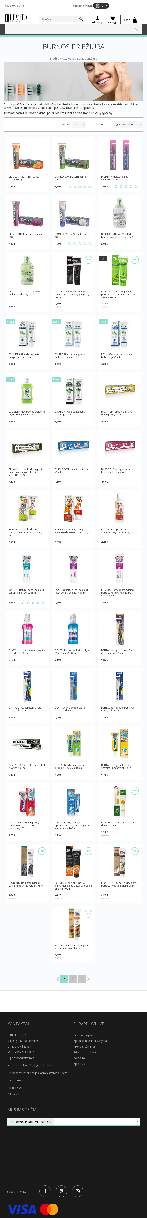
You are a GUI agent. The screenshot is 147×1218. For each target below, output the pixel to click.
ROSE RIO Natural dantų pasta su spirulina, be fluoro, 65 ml (26, 591)
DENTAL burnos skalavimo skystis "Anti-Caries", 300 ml (73, 651)
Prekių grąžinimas (85, 1046)
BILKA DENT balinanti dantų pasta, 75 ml (73, 471)
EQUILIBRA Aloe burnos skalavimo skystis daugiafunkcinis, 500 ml (27, 413)
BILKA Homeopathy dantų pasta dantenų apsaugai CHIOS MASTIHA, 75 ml (26, 472)
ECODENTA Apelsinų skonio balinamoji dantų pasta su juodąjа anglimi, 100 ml (73, 885)
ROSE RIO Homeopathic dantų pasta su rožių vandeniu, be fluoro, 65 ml (117, 592)
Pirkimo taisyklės (84, 1035)
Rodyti (66, 124)
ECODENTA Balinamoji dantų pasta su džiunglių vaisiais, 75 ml (26, 884)
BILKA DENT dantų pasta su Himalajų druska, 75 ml (116, 471)
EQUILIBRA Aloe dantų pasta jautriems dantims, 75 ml (70, 356)
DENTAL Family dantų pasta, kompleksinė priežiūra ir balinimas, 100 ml (24, 825)
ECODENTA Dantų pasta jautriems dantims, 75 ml (119, 824)
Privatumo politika (85, 1052)
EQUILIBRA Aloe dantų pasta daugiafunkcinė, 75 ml (24, 356)
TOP (102, 258)
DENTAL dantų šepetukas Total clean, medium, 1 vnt (71, 709)
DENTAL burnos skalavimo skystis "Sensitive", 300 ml (27, 651)
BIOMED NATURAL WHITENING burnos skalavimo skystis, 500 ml (119, 235)
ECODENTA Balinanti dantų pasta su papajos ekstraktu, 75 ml (73, 947)
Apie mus (79, 1064)
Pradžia (54, 58)
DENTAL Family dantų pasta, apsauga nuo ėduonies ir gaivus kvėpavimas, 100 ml (72, 825)
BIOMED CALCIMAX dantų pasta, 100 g (72, 235)
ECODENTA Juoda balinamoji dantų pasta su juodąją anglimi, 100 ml (72, 294)
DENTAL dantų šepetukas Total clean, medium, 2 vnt (118, 651)
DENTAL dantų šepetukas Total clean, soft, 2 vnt (25, 709)
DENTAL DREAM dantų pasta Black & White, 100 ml (27, 766)
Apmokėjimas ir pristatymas (91, 1041)
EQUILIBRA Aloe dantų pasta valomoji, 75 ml (70, 413)
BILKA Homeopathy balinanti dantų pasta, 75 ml (116, 413)
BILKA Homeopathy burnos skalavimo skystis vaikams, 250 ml (119, 531)
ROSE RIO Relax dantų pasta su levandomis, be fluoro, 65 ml (71, 591)
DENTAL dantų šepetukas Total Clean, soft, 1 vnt (118, 709)
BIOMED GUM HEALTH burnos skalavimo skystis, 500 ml (25, 293)
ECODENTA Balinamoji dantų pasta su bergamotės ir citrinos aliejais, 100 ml (118, 294)
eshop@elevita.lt (82, 5)
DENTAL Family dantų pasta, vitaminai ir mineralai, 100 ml (116, 766)
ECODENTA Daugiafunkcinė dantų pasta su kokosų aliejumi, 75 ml (119, 884)
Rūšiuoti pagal (101, 124)
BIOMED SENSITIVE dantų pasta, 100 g (25, 235)
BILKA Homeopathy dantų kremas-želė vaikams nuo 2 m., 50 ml (27, 532)
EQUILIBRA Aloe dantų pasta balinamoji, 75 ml (116, 356)
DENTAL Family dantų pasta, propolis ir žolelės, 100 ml (70, 766)
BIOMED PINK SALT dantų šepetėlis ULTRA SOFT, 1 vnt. (116, 178)
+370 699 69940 (15, 5)
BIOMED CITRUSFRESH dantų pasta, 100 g (24, 178)
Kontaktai (79, 1058)
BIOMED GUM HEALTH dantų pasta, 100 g (70, 178)
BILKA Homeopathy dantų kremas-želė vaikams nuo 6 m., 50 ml (73, 532)
